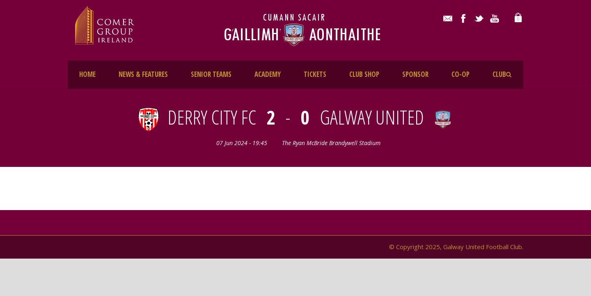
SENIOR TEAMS (211, 74)
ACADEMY (267, 74)
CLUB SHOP (364, 74)
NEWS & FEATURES (143, 74)
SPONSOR (415, 74)
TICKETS (315, 74)
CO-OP (460, 74)
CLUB (499, 74)
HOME (87, 74)
